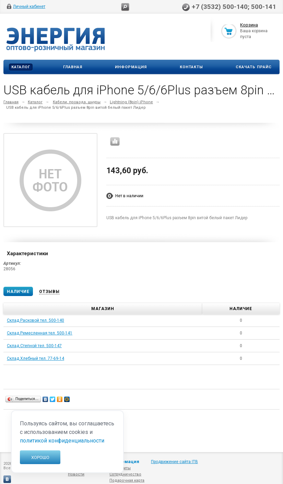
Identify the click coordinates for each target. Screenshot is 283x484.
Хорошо (40, 457)
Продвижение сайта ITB (174, 461)
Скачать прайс (254, 67)
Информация (131, 67)
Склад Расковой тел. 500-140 (35, 320)
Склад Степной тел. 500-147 (34, 345)
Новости (76, 474)
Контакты (191, 67)
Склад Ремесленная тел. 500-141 (39, 333)
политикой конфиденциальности (62, 440)
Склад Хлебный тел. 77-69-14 (35, 358)
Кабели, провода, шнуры (77, 102)
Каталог (20, 67)
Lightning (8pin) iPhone (131, 102)
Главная (72, 67)
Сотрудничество (125, 474)
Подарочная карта (126, 480)
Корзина (249, 25)
